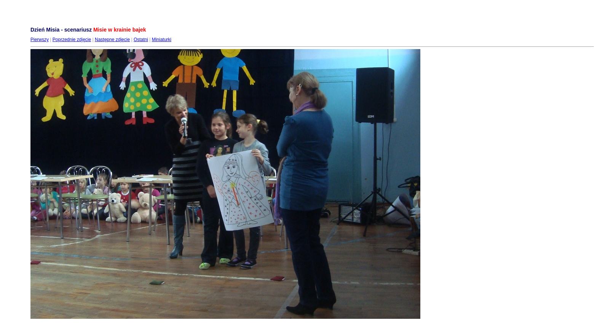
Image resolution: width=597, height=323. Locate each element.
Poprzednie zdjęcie (72, 39)
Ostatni (141, 39)
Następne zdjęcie (112, 39)
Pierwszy (39, 39)
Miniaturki (161, 39)
